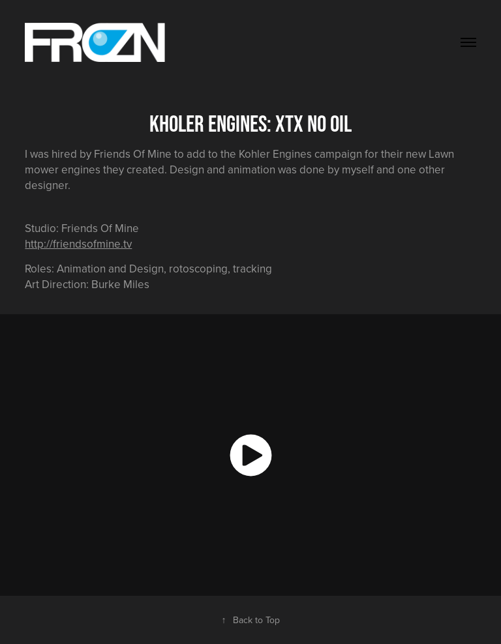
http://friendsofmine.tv (78, 244)
